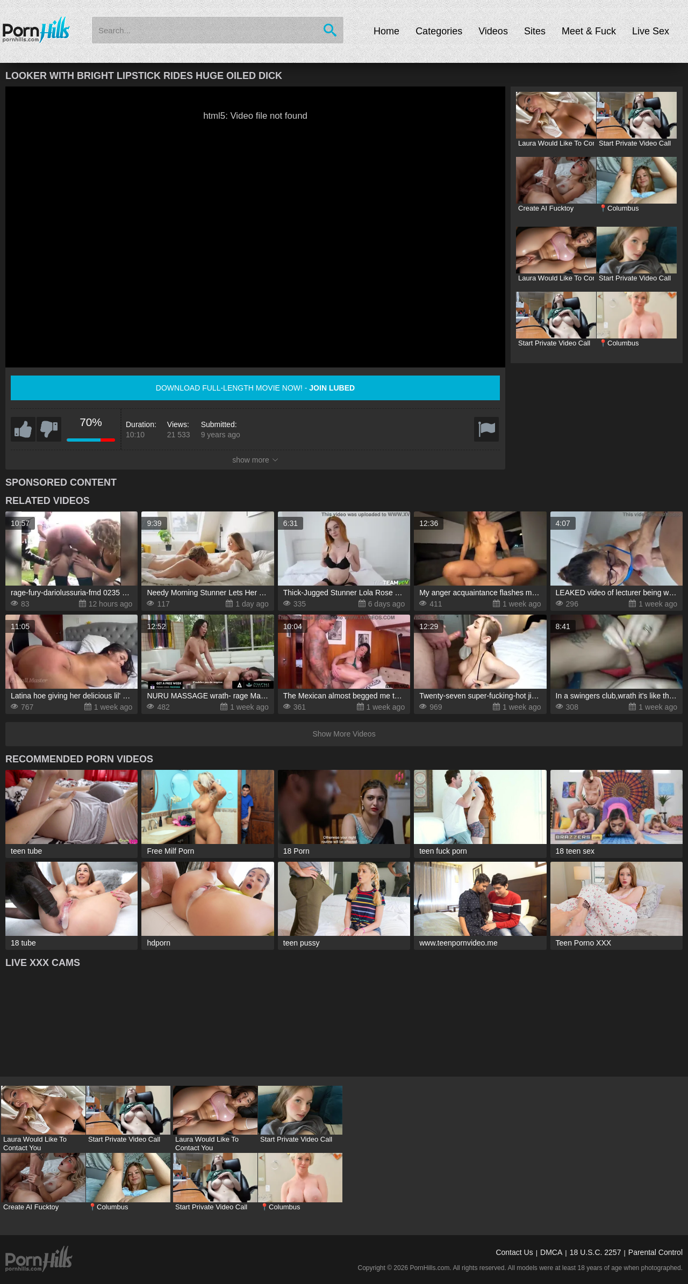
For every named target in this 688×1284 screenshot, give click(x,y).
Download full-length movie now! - (255, 388)
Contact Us (514, 1252)
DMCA (551, 1252)
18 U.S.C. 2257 (595, 1252)
